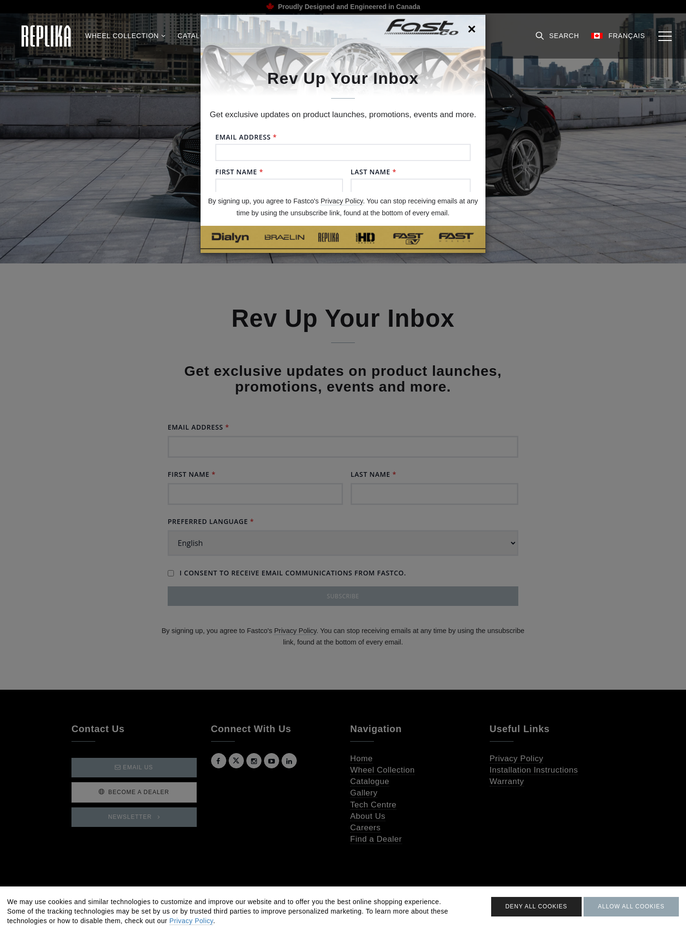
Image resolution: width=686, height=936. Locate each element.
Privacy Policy (342, 201)
